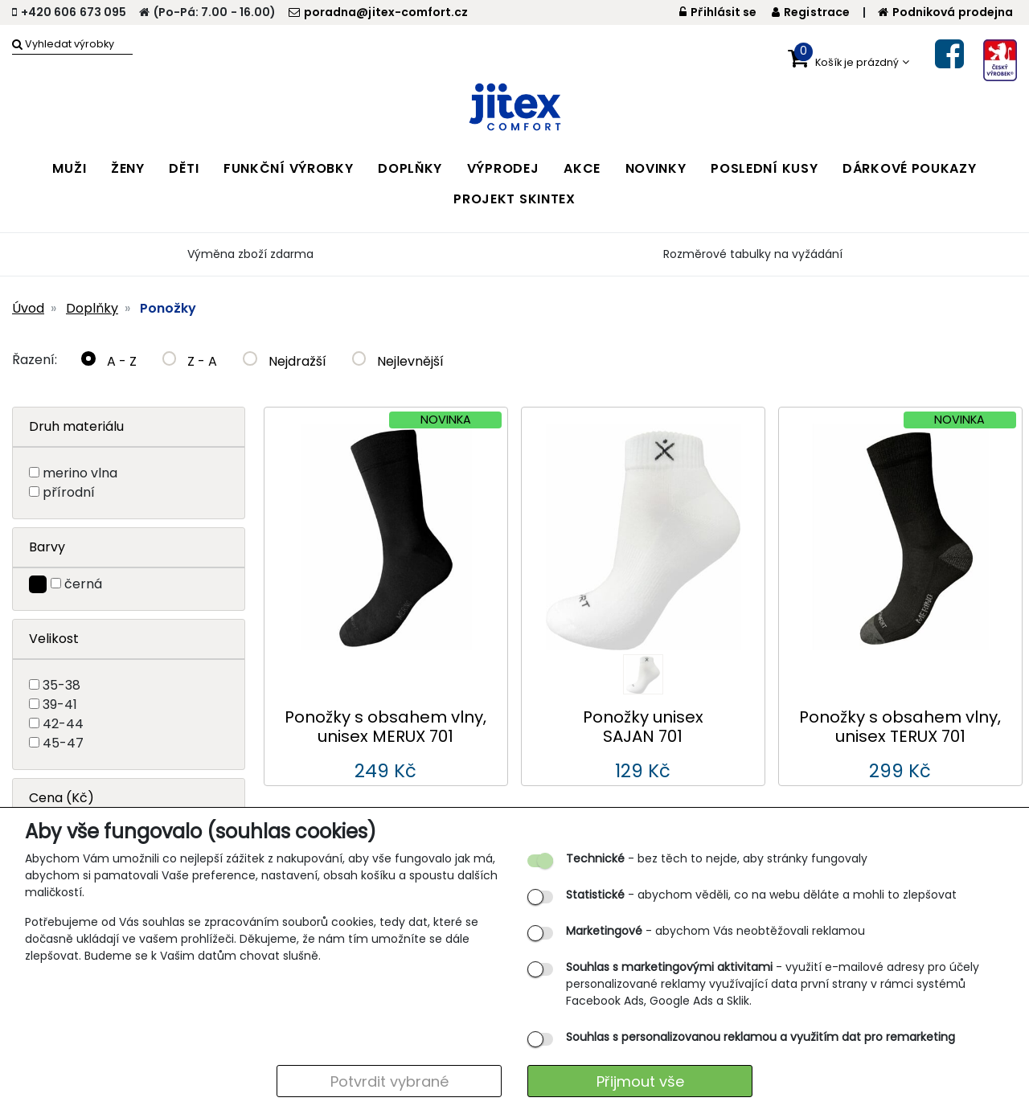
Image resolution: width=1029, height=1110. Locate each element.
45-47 (63, 743)
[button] (848, 59)
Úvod (28, 308)
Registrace (811, 12)
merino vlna (80, 473)
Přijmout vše (640, 1081)
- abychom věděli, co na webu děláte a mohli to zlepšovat (761, 895)
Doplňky (92, 308)
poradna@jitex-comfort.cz (378, 12)
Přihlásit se (718, 12)
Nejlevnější (398, 361)
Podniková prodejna (945, 12)
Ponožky (168, 308)
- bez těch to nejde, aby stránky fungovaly (716, 858)
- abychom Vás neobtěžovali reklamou (715, 931)
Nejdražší (284, 361)
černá (83, 584)
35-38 (61, 685)
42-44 (63, 724)
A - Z (109, 361)
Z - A (190, 361)
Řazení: (34, 359)
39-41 (60, 704)
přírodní (69, 492)
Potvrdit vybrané (389, 1081)
